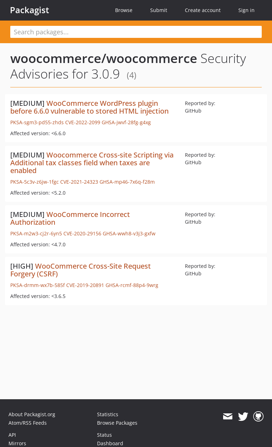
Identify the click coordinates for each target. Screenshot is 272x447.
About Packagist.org (31, 414)
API (12, 434)
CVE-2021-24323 (79, 181)
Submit (158, 10)
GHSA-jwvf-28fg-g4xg (126, 122)
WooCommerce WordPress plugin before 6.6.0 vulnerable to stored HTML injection (89, 107)
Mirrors (17, 443)
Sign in (246, 10)
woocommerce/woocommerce (103, 58)
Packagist (29, 10)
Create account (203, 10)
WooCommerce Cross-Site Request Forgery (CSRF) (80, 270)
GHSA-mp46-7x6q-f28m (127, 181)
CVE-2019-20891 (85, 285)
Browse (123, 10)
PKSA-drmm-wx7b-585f (37, 285)
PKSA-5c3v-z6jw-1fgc (34, 181)
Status (104, 434)
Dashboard (110, 443)
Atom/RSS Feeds (27, 422)
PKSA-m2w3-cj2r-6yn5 (36, 233)
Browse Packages (117, 422)
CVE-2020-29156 (82, 233)
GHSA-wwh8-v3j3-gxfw (129, 233)
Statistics (107, 414)
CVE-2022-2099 (82, 122)
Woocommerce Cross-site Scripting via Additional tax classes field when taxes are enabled (92, 162)
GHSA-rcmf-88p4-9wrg (132, 285)
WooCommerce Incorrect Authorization (70, 218)
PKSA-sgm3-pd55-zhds (37, 122)
